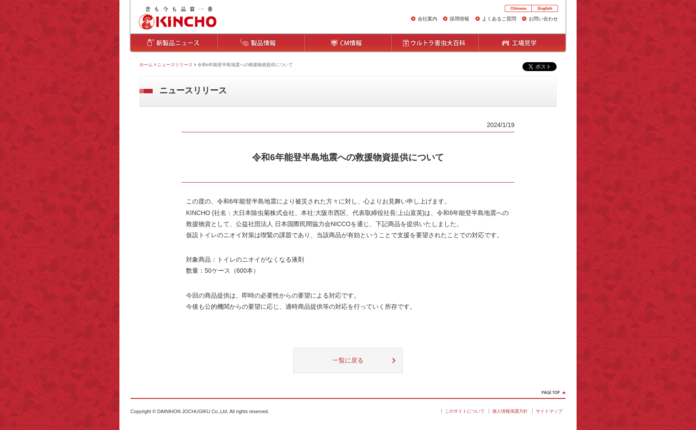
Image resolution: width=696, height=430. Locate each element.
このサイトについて (465, 411)
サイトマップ (549, 411)
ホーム (146, 64)
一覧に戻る (348, 360)
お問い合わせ (543, 18)
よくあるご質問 (499, 18)
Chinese (518, 8)
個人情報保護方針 (510, 411)
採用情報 (459, 18)
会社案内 (427, 18)
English (544, 8)
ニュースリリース (175, 64)
